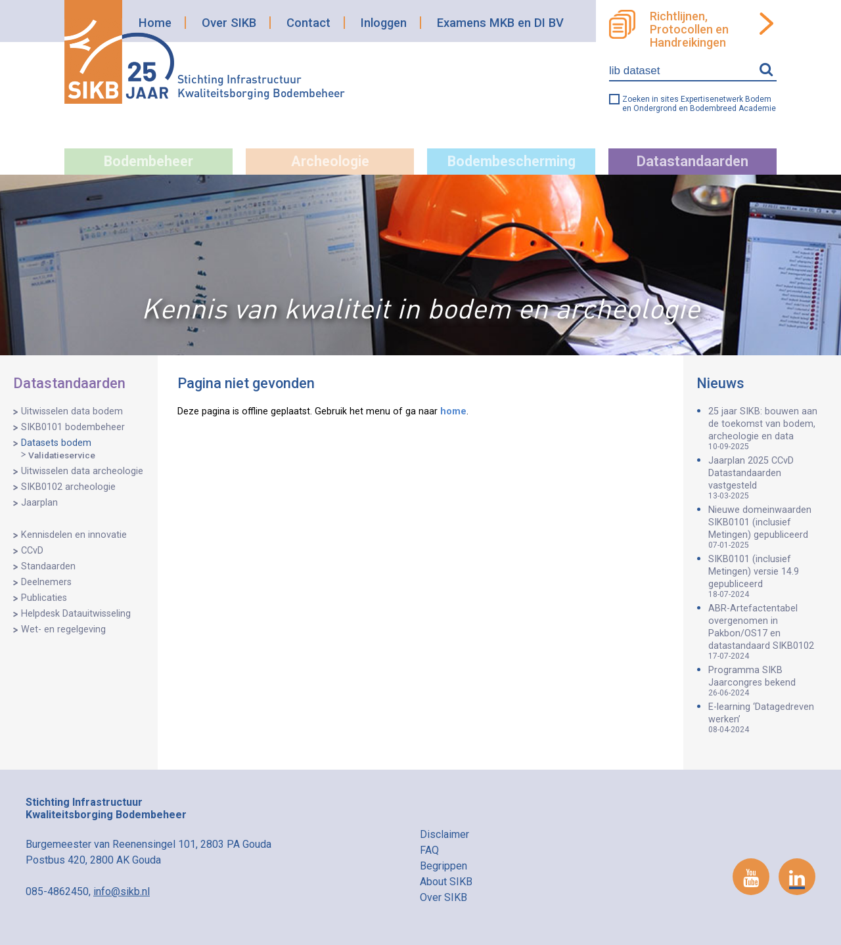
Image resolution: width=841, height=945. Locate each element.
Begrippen (443, 866)
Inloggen (384, 23)
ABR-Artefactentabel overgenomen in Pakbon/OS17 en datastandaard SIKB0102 (768, 632)
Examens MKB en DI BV (500, 23)
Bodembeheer (148, 161)
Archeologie (330, 161)
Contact (308, 23)
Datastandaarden (692, 161)
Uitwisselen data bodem (72, 411)
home (453, 411)
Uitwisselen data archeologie (82, 471)
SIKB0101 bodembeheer (73, 427)
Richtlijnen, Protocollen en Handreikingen (689, 29)
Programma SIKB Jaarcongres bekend (768, 681)
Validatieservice (61, 455)
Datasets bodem (56, 443)
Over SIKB (229, 23)
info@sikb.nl (121, 891)
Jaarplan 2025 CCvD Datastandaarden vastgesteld (768, 477)
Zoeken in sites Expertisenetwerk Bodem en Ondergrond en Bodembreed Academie (699, 104)
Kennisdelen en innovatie (74, 534)
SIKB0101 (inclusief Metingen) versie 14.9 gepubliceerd (768, 576)
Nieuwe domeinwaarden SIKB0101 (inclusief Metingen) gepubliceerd (768, 527)
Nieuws (720, 383)
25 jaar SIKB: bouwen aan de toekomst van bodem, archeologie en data (768, 428)
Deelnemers (46, 582)
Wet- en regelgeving (63, 629)
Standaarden (48, 566)
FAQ (429, 850)
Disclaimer (444, 834)
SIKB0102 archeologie (68, 487)
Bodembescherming (511, 161)
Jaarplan (39, 502)
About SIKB (446, 881)
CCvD (32, 550)
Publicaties (44, 598)
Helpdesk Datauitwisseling (76, 613)
